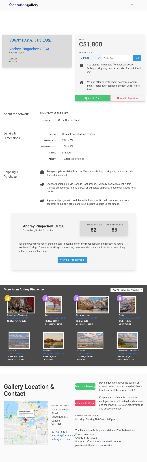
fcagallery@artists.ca (63, 435)
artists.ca (97, 445)
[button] (132, 5)
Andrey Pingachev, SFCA (29, 49)
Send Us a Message (85, 386)
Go (137, 57)
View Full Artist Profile (72, 259)
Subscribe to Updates (85, 403)
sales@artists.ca (61, 439)
